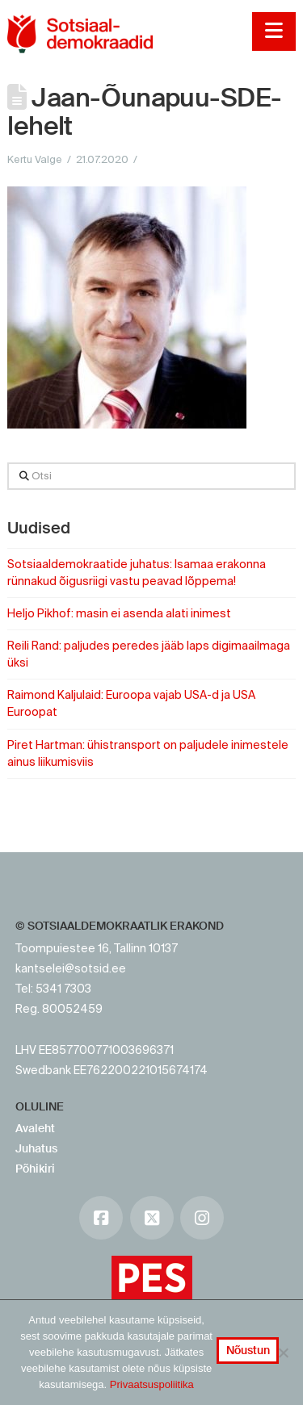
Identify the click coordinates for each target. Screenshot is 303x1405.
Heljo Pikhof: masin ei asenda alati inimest (119, 613)
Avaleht (35, 1128)
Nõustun (248, 1350)
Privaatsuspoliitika (152, 1384)
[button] (273, 31)
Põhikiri (35, 1168)
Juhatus (36, 1148)
